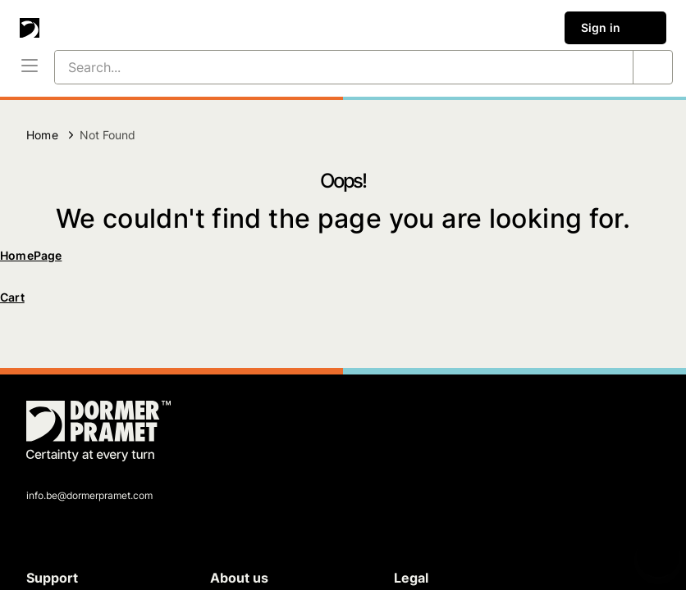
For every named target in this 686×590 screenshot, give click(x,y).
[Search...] (324, 67)
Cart (12, 297)
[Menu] (29, 67)
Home (42, 135)
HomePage (31, 255)
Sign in (615, 28)
